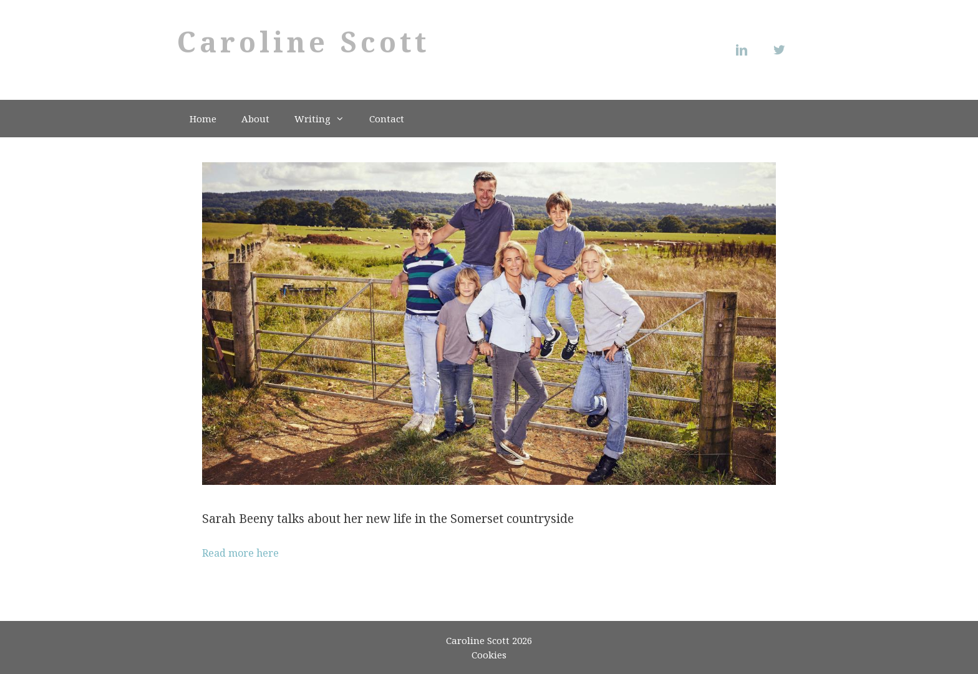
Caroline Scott (303, 41)
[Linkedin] (744, 50)
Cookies (489, 654)
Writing (325, 118)
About (255, 118)
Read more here (240, 553)
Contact (386, 118)
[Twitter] (782, 50)
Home (203, 118)
